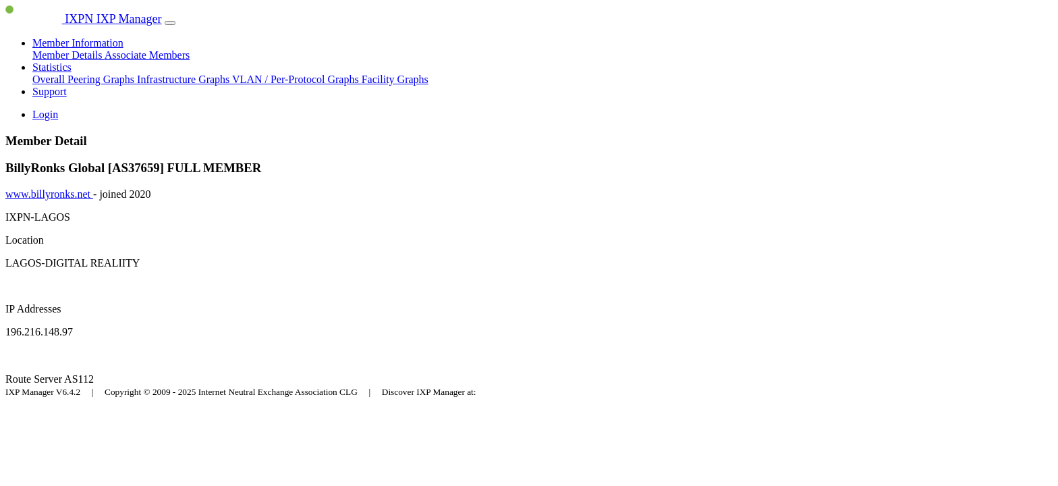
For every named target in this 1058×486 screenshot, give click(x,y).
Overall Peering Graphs (84, 79)
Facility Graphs (395, 79)
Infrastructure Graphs (184, 79)
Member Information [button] (77, 43)
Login (45, 114)
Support (49, 91)
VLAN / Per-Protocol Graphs (297, 79)
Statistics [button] (52, 67)
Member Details (68, 55)
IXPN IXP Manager (83, 19)
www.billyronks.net (49, 194)
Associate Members (147, 55)
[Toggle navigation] (170, 23)
